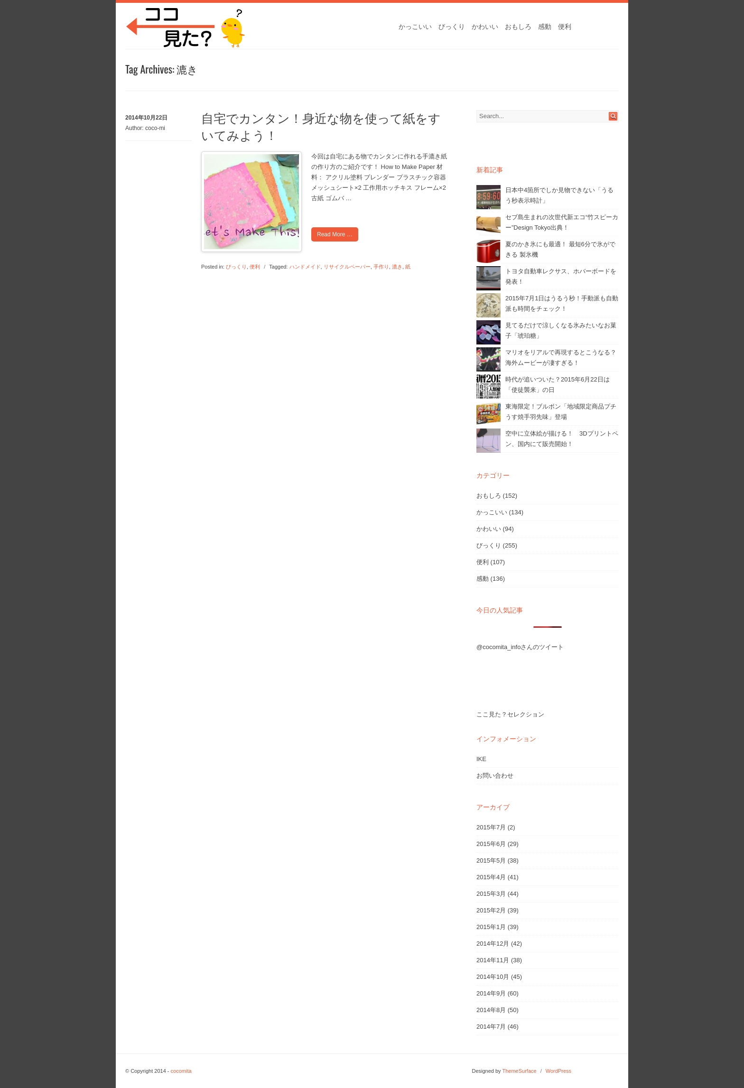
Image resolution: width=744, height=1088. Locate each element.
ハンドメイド (305, 267)
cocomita (181, 1071)
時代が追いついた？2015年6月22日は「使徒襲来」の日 (557, 384)
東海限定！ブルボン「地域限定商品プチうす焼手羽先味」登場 (560, 411)
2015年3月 (491, 893)
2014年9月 (491, 993)
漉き (397, 267)
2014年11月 (492, 960)
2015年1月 (491, 926)
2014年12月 (492, 943)
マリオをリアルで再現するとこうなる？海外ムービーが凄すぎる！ (560, 357)
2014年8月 (491, 1010)
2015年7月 (491, 827)
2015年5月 (491, 860)
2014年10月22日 (146, 117)
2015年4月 (491, 877)
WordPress (558, 1071)
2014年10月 (492, 976)
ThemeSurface (519, 1071)
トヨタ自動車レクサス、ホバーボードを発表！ (560, 276)
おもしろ (518, 26)
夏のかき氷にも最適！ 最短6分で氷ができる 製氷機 (560, 249)
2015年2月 (491, 910)
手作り (381, 267)
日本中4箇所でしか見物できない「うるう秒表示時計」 (559, 195)
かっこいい (415, 26)
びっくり (451, 26)
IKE (481, 759)
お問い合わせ (494, 775)
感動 (544, 26)
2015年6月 (491, 843)
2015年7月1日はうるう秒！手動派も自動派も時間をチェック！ (561, 303)
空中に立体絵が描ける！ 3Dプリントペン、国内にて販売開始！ (561, 438)
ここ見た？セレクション (510, 714)
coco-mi (155, 128)
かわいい (485, 26)
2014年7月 (491, 1026)
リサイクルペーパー (347, 267)
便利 (564, 26)
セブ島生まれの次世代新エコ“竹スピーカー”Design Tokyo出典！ (561, 222)
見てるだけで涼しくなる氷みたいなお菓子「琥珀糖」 (560, 330)
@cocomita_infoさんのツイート (520, 647)
